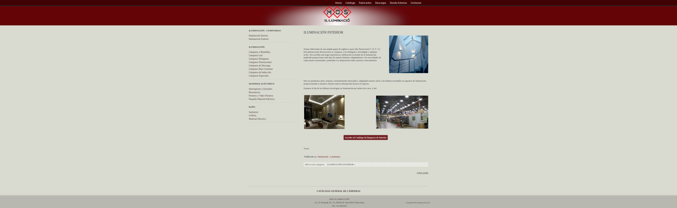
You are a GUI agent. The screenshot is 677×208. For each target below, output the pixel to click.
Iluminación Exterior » (341, 164)
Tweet (306, 148)
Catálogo (350, 2)
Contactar (416, 2)
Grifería (252, 115)
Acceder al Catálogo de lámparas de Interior (366, 137)
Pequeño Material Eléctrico (262, 99)
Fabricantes (365, 2)
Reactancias (254, 92)
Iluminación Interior (258, 35)
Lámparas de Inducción (260, 72)
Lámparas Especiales (259, 75)
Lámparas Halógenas (259, 59)
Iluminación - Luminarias (329, 156)
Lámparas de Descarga (259, 65)
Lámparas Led (255, 55)
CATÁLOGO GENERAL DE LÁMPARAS (338, 191)
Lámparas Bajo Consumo (261, 69)
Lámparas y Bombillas (259, 52)
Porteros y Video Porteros (261, 95)
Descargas (380, 2)
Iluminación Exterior (259, 39)
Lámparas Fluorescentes (260, 62)
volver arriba (422, 172)
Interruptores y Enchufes (260, 89)
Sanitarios (253, 112)
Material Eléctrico (257, 119)
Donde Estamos (398, 2)
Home (338, 2)
